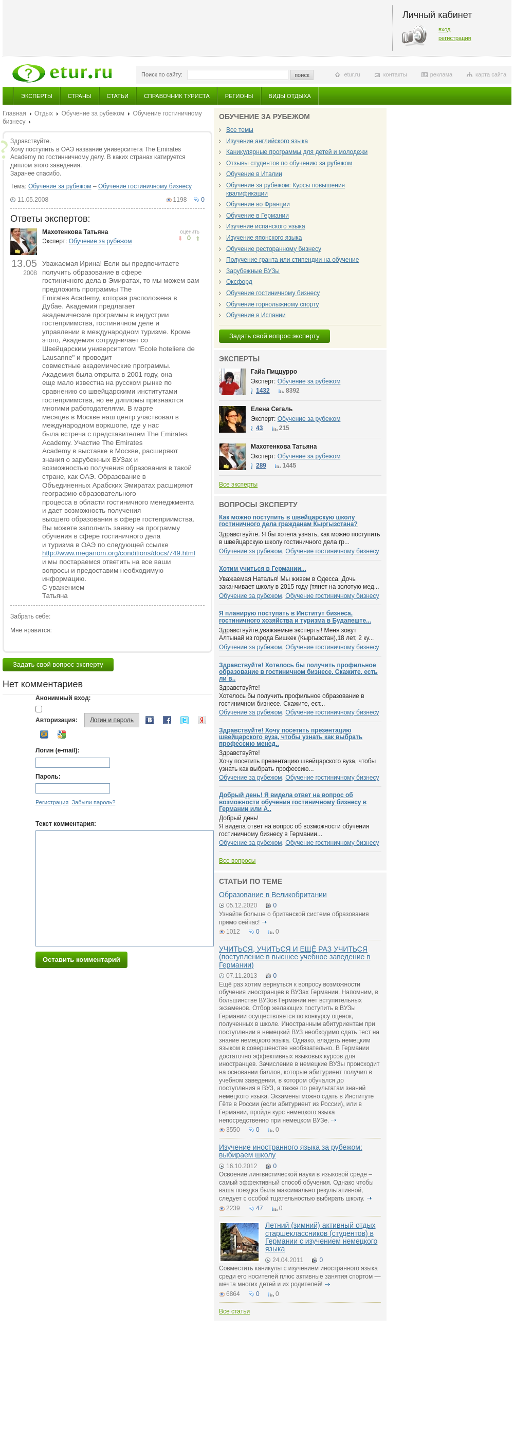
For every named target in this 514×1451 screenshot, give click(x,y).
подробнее (265, 922)
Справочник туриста (177, 96)
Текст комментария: (65, 823)
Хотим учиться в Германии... (262, 568)
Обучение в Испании (256, 315)
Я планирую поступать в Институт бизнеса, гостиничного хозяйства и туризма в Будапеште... (295, 617)
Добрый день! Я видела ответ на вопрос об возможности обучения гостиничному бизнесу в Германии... (294, 826)
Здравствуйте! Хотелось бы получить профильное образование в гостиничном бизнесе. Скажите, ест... (291, 695)
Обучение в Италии (254, 174)
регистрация (454, 38)
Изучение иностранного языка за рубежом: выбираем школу (290, 1151)
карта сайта (490, 74)
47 (259, 1208)
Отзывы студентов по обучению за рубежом (289, 163)
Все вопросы (237, 860)
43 (259, 428)
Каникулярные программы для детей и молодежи (297, 152)
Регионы (239, 96)
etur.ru (352, 74)
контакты (395, 74)
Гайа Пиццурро (274, 371)
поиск (302, 75)
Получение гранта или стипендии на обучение (292, 259)
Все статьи (234, 1311)
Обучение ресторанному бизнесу (273, 249)
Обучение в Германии (257, 215)
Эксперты (36, 96)
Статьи (117, 96)
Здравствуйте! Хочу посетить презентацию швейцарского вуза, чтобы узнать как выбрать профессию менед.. (290, 737)
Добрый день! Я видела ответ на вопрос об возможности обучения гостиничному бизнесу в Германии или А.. (292, 801)
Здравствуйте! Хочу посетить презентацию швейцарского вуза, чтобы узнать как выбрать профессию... (297, 760)
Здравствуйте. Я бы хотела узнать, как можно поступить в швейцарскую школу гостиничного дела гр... (299, 538)
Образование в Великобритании (273, 895)
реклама (441, 74)
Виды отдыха (290, 96)
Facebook (167, 720)
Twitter (184, 720)
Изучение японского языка (264, 237)
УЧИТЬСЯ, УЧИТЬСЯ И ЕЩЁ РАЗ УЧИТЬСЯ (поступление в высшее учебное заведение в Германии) (295, 957)
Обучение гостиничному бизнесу (145, 186)
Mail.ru (44, 734)
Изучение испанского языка (265, 226)
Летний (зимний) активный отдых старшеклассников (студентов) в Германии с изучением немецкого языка (321, 1237)
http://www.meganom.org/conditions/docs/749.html (118, 553)
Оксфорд (239, 281)
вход (444, 29)
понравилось (180, 238)
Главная (14, 113)
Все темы (239, 129)
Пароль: (48, 776)
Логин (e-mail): (57, 750)
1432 (263, 390)
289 (261, 465)
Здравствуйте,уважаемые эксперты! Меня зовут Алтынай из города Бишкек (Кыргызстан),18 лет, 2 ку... (296, 634)
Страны (79, 96)
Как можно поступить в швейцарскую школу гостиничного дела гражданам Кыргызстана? (288, 521)
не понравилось (197, 238)
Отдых (43, 113)
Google (61, 734)
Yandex (202, 720)
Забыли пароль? (93, 802)
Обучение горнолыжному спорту (272, 304)
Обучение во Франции (258, 204)
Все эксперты (238, 484)
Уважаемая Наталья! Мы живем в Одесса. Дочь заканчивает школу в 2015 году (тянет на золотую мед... (299, 583)
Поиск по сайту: (161, 74)
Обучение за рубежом (92, 113)
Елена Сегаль (271, 409)
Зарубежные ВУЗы (253, 271)
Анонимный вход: (63, 698)
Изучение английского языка (267, 141)
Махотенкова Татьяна (75, 232)
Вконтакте (149, 720)
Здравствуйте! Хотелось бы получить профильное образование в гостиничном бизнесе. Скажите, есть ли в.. (298, 672)
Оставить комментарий (81, 959)
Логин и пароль (112, 720)
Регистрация (51, 802)
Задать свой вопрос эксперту (58, 664)
